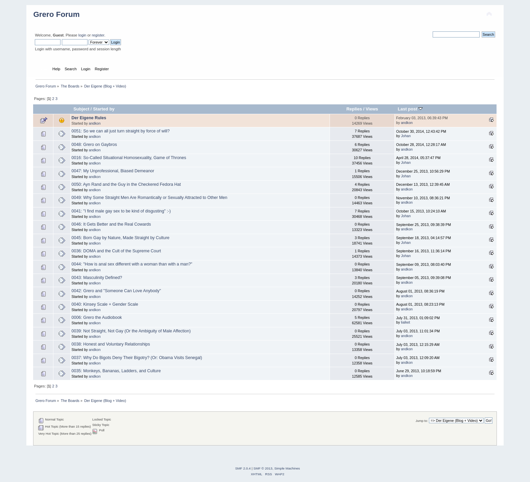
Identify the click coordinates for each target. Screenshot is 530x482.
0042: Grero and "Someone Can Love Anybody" (116, 290)
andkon (95, 123)
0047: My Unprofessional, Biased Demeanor (113, 171)
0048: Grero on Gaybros (94, 144)
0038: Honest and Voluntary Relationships (111, 344)
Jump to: (421, 421)
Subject (81, 108)
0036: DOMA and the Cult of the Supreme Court (116, 251)
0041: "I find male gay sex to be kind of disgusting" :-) (121, 211)
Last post (410, 108)
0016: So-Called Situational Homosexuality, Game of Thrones (129, 157)
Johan (406, 136)
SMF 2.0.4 (243, 468)
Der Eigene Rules (89, 118)
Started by (104, 108)
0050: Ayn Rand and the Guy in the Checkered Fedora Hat (126, 184)
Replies (354, 108)
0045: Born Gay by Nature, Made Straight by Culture (121, 237)
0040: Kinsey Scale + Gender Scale (105, 304)
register (98, 35)
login (82, 35)
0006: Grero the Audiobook (97, 317)
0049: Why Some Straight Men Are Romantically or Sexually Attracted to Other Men (149, 197)
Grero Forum (56, 14)
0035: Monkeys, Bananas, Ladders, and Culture (116, 371)
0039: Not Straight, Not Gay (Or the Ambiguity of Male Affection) (131, 331)
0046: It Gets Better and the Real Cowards (111, 224)
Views (372, 108)
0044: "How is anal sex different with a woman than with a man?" (132, 264)
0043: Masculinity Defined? (97, 277)
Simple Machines (287, 468)
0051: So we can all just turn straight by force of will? (121, 131)
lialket (405, 322)
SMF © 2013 (263, 468)
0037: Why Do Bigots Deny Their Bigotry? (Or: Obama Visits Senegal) (137, 357)
